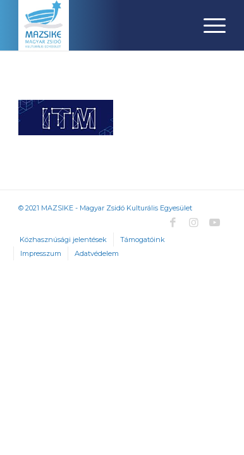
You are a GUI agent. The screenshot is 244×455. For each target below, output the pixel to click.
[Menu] (208, 25)
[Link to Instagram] (193, 222)
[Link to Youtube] (214, 222)
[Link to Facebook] (172, 222)
